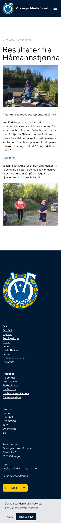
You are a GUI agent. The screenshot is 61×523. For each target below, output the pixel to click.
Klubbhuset (9, 377)
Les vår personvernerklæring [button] (21, 508)
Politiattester (10, 350)
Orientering (9, 428)
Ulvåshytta (9, 389)
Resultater (9, 157)
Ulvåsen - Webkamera (16, 393)
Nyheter (7, 334)
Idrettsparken (11, 381)
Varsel (6, 346)
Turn (5, 424)
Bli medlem (15, 488)
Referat (7, 354)
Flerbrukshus (10, 385)
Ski (5, 432)
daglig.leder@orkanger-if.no (20, 468)
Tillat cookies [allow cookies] (26, 516)
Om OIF (7, 330)
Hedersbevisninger (14, 358)
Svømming (9, 420)
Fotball (7, 413)
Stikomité (8, 361)
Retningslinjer (11, 338)
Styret (6, 342)
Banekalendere (12, 397)
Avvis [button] (10, 516)
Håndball (8, 416)
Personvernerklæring (15, 475)
